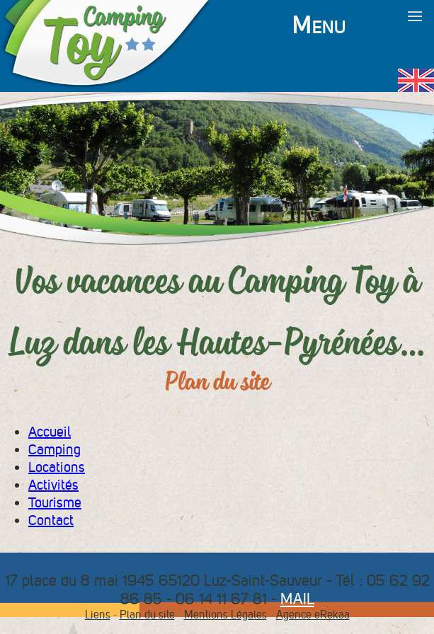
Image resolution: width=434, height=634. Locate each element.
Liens (97, 614)
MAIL (297, 598)
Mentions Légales (225, 614)
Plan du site (147, 614)
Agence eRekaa (313, 614)
